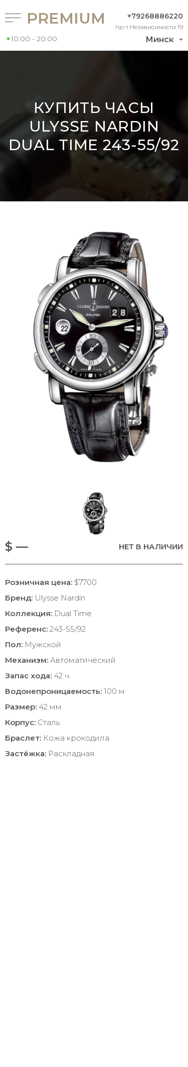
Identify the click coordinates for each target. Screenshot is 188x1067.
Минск (159, 39)
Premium (49, 18)
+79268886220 (155, 16)
